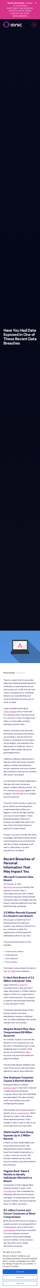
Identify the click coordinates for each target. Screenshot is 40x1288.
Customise (20, 1277)
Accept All (20, 1272)
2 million (7, 1155)
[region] (20, 1268)
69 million (26, 1052)
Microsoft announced (13, 887)
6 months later (10, 1191)
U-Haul (21, 985)
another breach (10, 1088)
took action (20, 790)
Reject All (20, 1283)
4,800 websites (10, 711)
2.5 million (12, 971)
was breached (10, 1230)
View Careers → (21, 16)
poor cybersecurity (21, 1113)
